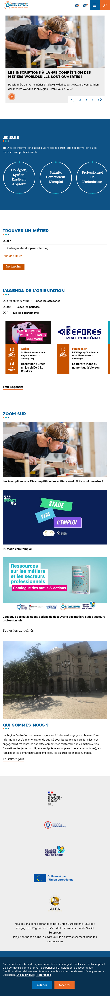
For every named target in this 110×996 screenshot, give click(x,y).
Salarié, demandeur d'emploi (55, 177)
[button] (71, 99)
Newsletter (77, 5)
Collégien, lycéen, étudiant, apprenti (19, 177)
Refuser (42, 985)
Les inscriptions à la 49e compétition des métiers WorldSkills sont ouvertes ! (53, 481)
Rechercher (14, 266)
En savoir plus (13, 759)
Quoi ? (7, 241)
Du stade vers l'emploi (17, 549)
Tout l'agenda (13, 387)
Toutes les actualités (18, 630)
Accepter (64, 985)
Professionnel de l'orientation (92, 177)
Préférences (43, 974)
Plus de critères (12, 256)
